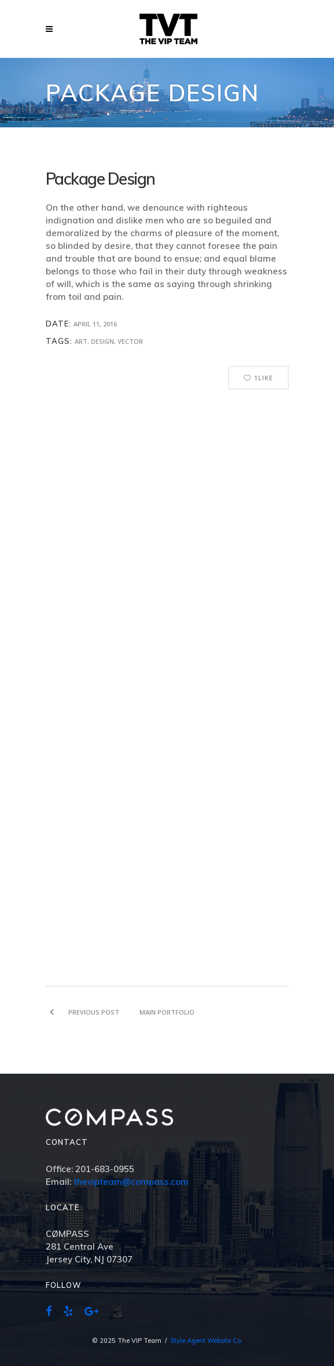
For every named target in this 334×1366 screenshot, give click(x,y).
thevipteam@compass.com (131, 1181)
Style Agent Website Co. (206, 1340)
